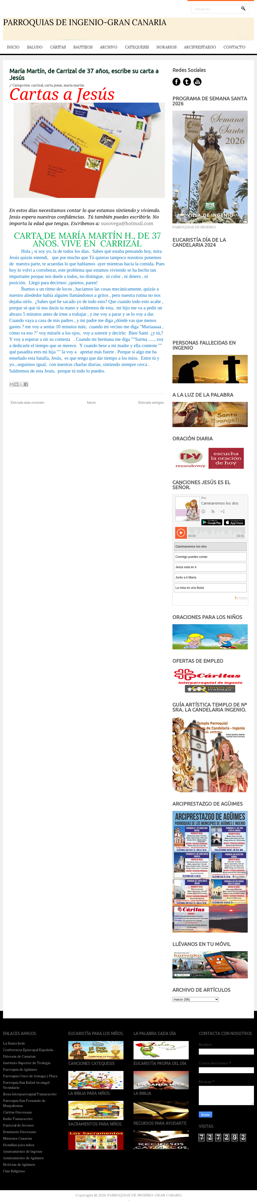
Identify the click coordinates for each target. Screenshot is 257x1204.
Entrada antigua (151, 402)
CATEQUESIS (137, 47)
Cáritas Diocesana (17, 1112)
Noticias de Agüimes (19, 1165)
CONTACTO (234, 47)
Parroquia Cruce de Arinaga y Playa (30, 1076)
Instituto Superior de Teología (26, 1063)
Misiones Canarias (17, 1138)
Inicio (91, 402)
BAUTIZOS (82, 47)
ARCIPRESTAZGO (200, 47)
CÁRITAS (58, 47)
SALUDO (34, 47)
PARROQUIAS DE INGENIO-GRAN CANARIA (84, 22)
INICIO (13, 47)
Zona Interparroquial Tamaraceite (30, 1094)
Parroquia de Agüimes (20, 1069)
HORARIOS (166, 47)
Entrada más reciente (27, 402)
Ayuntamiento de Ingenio (22, 1151)
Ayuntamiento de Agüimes (23, 1158)
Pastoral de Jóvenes (18, 1125)
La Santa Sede (14, 1043)
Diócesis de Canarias (19, 1056)
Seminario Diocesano (19, 1132)
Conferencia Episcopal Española (28, 1050)
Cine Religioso (14, 1171)
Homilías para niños (18, 1145)
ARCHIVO (108, 47)
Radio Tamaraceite (18, 1119)
